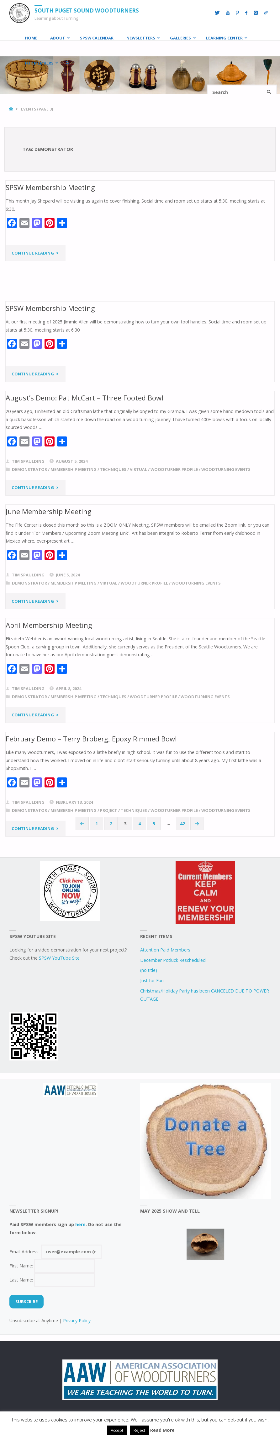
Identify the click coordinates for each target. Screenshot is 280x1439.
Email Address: (55, 1252)
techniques (113, 469)
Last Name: (52, 1280)
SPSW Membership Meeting (50, 187)
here (80, 1224)
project (108, 810)
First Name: (52, 1266)
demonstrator (29, 469)
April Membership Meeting (49, 625)
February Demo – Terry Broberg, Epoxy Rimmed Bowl (91, 738)
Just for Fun (152, 980)
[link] (67, 62)
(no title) (148, 970)
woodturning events (226, 469)
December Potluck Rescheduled (173, 960)
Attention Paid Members (165, 950)
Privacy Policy (77, 1320)
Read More (162, 1430)
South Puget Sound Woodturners (86, 10)
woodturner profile (174, 469)
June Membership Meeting (49, 511)
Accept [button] (117, 1430)
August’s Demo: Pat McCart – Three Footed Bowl (84, 397)
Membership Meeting (73, 469)
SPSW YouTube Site (59, 958)
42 (182, 824)
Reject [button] (139, 1430)
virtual (138, 469)
